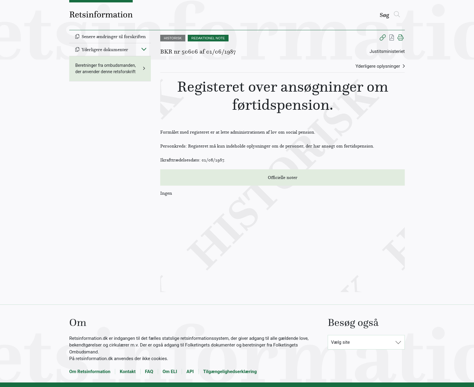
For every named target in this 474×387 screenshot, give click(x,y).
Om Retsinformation (89, 371)
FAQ (149, 371)
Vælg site (340, 342)
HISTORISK (173, 38)
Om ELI (170, 371)
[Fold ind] (143, 49)
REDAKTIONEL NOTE (208, 38)
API (190, 371)
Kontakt (127, 371)
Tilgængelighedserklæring (230, 371)
